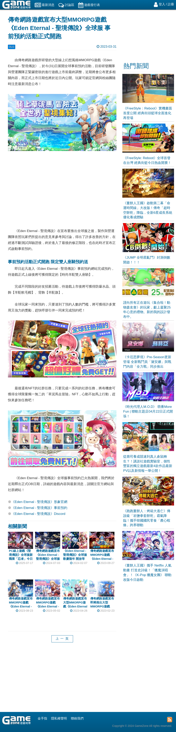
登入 (162, 4)
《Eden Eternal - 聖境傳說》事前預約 (39, 508)
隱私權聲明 (59, 718)
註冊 (171, 4)
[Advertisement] (62, 680)
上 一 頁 (62, 638)
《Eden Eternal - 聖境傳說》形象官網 (39, 502)
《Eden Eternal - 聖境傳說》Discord (38, 514)
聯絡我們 (77, 718)
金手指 (42, 718)
